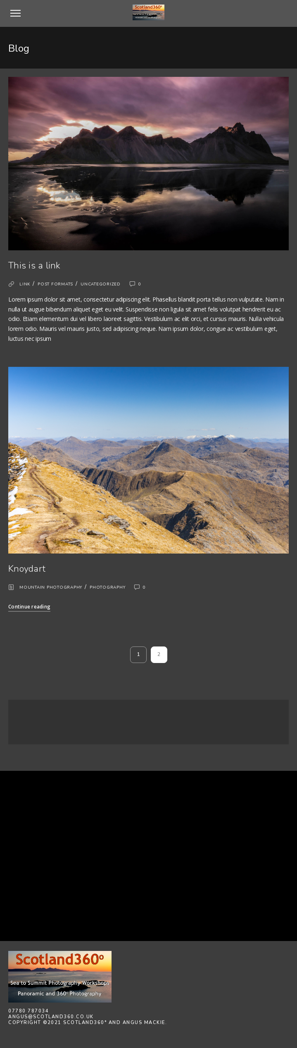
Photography (107, 587)
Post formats (55, 284)
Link (24, 284)
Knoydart (26, 569)
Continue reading (29, 606)
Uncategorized (101, 284)
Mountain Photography (50, 587)
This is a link (34, 265)
